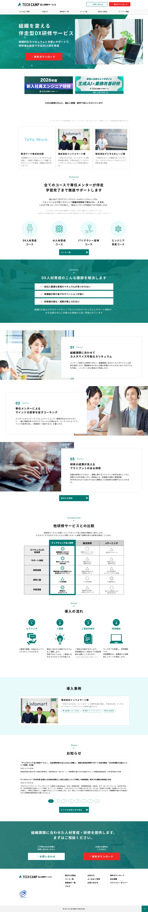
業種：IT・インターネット (92, 711)
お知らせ (45, 11)
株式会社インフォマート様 (72, 153)
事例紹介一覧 (64, 11)
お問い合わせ (98, 4)
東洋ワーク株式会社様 (32, 153)
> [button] (90, 801)
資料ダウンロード (120, 4)
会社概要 (113, 879)
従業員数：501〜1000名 (72, 711)
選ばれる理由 (102, 11)
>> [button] (97, 801)
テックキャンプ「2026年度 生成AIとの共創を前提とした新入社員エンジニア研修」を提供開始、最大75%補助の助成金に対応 (65, 779)
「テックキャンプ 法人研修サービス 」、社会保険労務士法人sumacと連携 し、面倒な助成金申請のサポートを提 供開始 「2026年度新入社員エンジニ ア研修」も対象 (73, 764)
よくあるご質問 (24, 11)
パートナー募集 (123, 11)
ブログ (67, 886)
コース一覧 (83, 11)
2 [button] (57, 801)
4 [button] (70, 801)
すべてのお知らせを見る (71, 810)
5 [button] (77, 801)
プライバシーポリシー (119, 882)
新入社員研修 (110, 711)
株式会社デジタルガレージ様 (110, 153)
